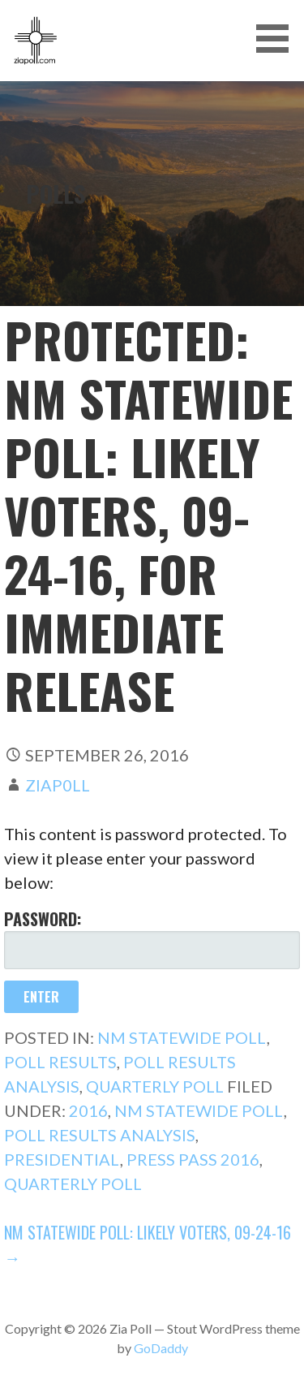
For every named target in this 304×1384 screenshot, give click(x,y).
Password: (152, 938)
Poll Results (60, 1061)
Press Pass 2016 (192, 1159)
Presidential (62, 1159)
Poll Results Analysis (99, 1135)
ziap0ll (57, 785)
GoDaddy (161, 1348)
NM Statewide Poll (182, 1037)
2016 (88, 1110)
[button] (278, 39)
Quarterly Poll (155, 1086)
